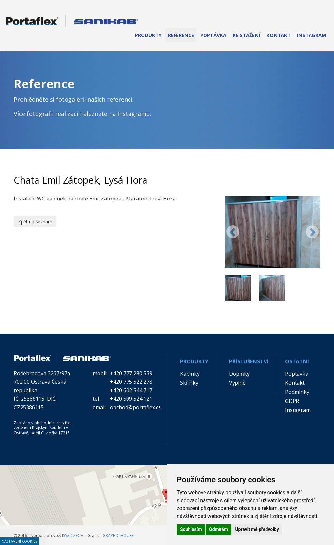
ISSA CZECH (72, 535)
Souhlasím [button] (191, 529)
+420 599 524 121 (131, 398)
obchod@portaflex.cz (135, 407)
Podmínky (297, 391)
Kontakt (295, 382)
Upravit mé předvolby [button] (257, 529)
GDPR (292, 401)
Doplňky (239, 373)
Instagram (298, 410)
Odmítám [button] (218, 529)
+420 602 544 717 (131, 390)
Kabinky (190, 373)
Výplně (237, 382)
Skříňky (189, 382)
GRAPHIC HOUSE (118, 535)
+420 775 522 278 (131, 381)
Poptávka (296, 373)
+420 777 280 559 (131, 373)
